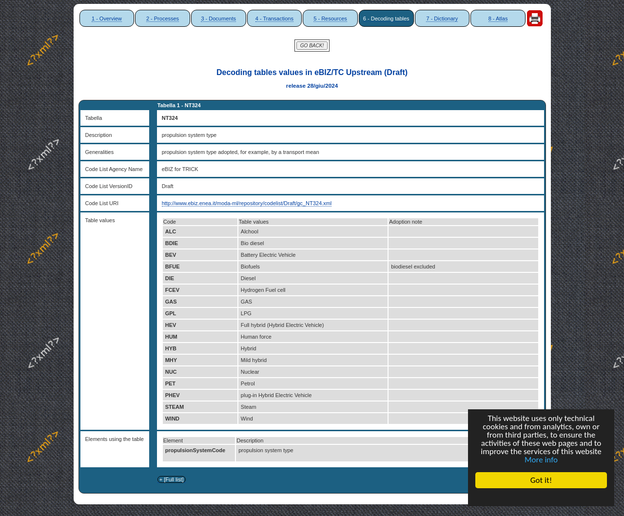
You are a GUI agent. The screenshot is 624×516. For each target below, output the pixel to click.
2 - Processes (162, 18)
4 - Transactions (274, 18)
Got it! (541, 480)
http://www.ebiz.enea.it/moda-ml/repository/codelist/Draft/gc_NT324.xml (247, 203)
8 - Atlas (498, 18)
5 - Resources (330, 18)
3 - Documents (218, 18)
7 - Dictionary (442, 18)
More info (541, 460)
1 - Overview (107, 18)
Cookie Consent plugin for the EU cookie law (541, 497)
